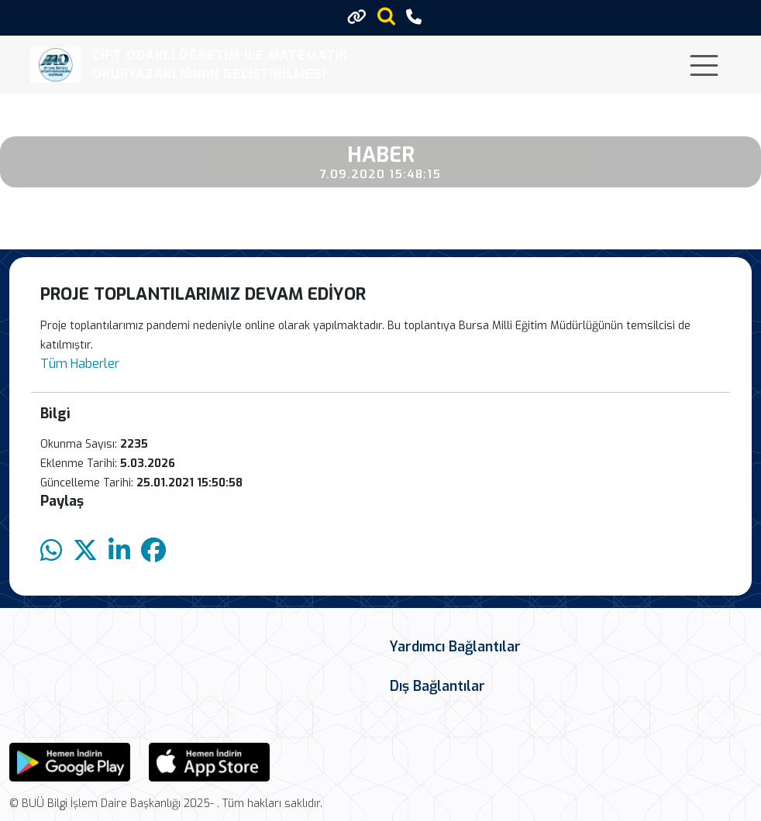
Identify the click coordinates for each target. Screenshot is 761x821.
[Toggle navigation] (704, 65)
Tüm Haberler (79, 364)
